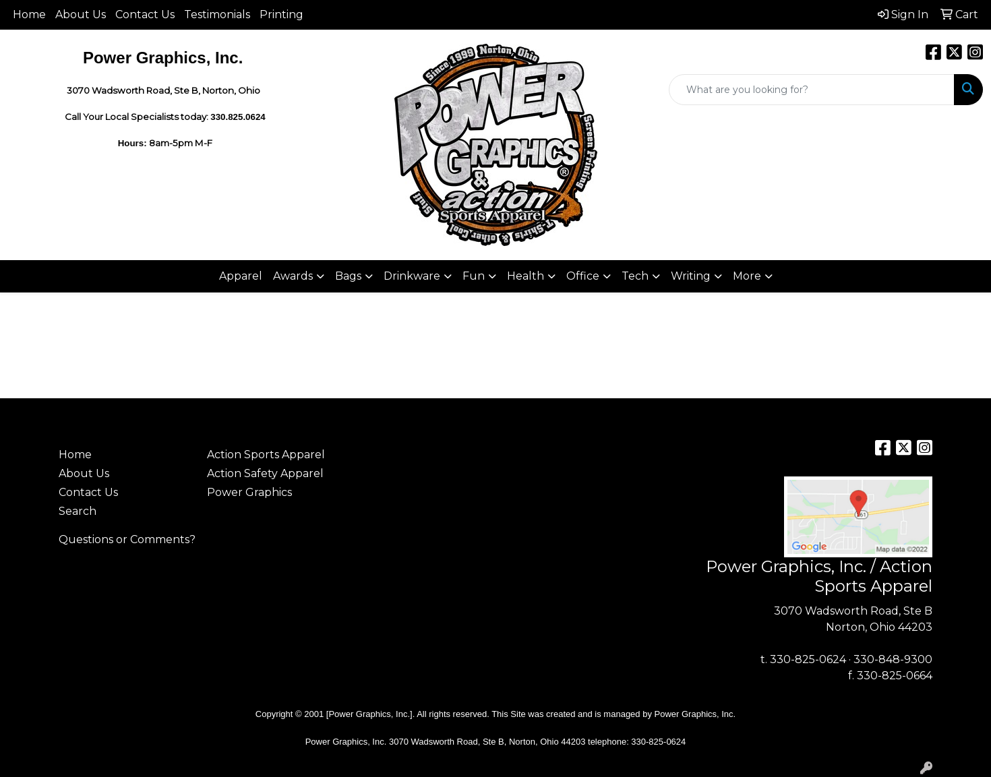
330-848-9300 (892, 659)
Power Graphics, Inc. (695, 714)
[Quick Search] (812, 89)
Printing (281, 14)
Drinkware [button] (412, 276)
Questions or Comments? (127, 539)
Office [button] (582, 276)
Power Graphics (249, 492)
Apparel (240, 276)
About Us (80, 14)
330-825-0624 (808, 659)
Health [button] (525, 276)
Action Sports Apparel (266, 454)
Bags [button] (348, 276)
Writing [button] (691, 276)
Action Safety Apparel (265, 473)
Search (77, 511)
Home (29, 14)
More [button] (747, 276)
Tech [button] (635, 276)
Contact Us (145, 14)
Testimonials (217, 14)
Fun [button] (473, 276)
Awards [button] (293, 276)
